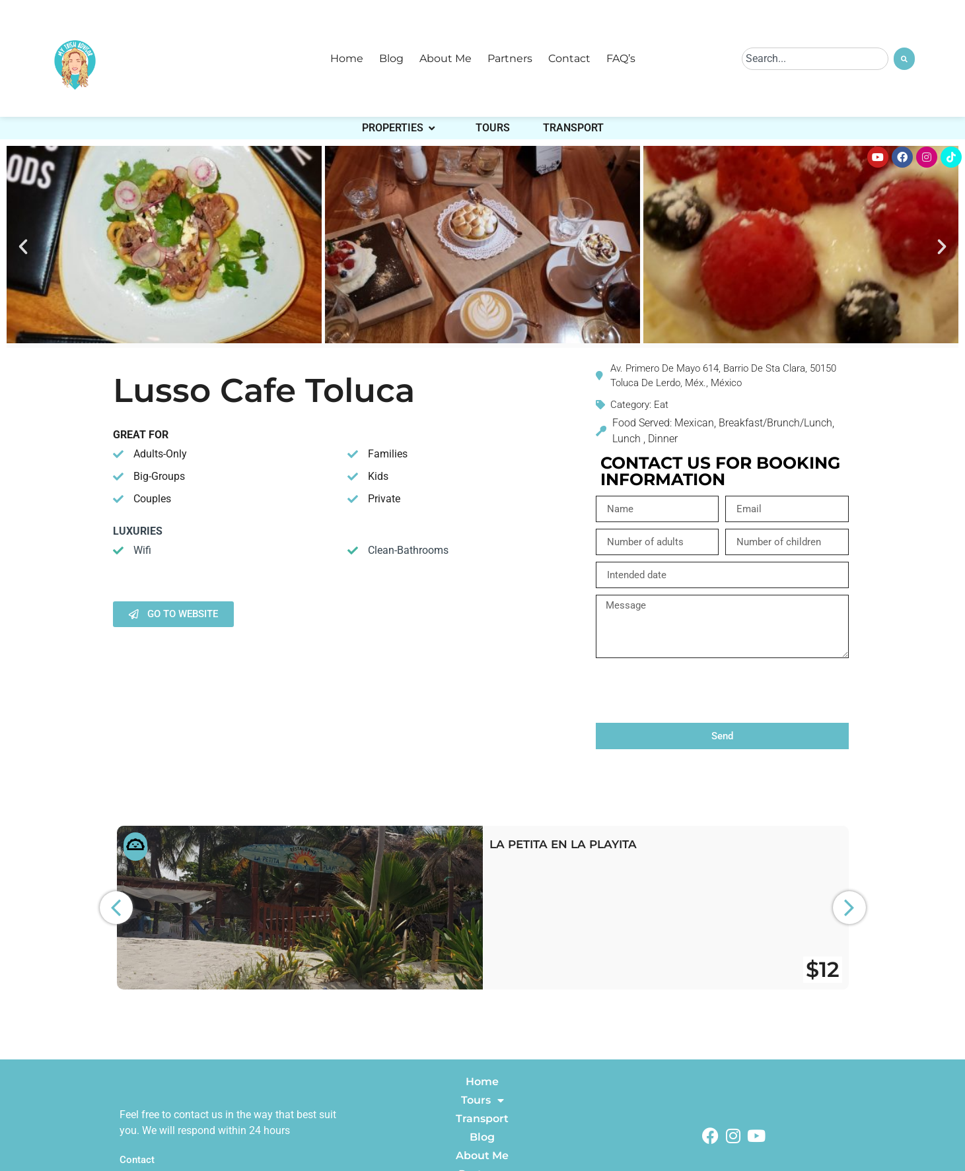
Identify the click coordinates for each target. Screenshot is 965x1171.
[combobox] (815, 59)
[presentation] (696, 690)
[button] (23, 247)
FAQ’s (620, 58)
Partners (509, 58)
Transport (482, 1118)
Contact (569, 58)
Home (346, 58)
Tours (482, 1100)
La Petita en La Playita (563, 844)
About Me (445, 58)
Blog (391, 58)
